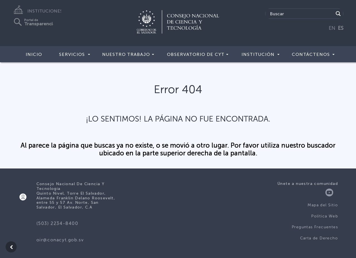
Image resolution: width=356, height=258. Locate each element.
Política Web (324, 216)
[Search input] (301, 13)
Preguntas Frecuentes (315, 227)
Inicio (34, 54)
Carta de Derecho (319, 238)
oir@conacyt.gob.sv (60, 239)
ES (340, 28)
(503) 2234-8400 (57, 223)
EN (332, 28)
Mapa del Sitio (323, 205)
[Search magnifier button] (338, 13)
